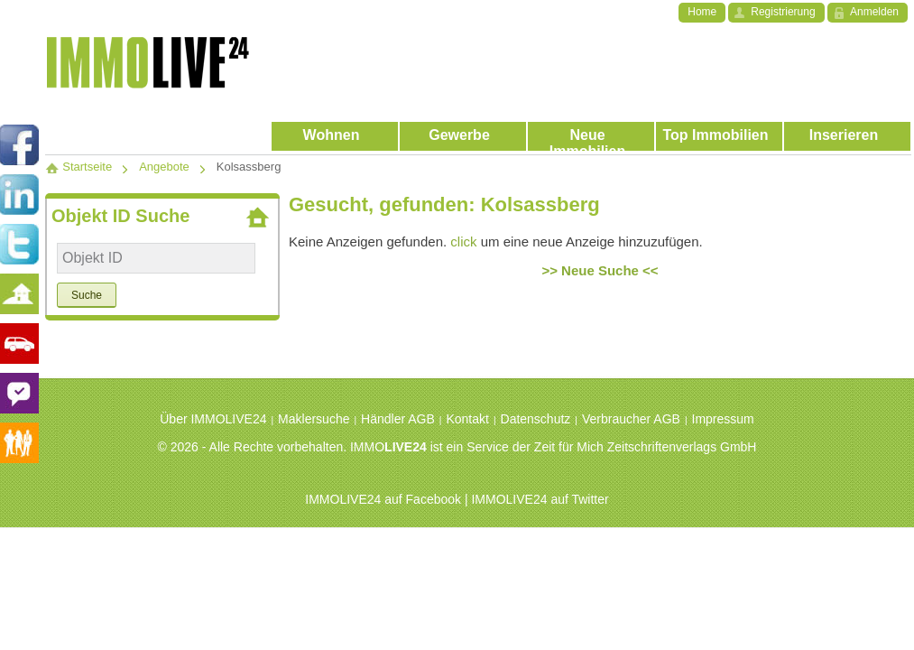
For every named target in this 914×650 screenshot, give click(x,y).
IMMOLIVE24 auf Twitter (539, 499)
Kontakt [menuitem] (467, 419)
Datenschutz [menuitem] (536, 419)
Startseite (78, 166)
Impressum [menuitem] (723, 419)
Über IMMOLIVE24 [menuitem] (213, 419)
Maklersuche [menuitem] (313, 419)
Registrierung (783, 11)
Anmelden (874, 11)
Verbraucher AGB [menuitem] (631, 419)
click (463, 241)
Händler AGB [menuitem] (398, 419)
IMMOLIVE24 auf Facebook (383, 499)
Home (702, 11)
